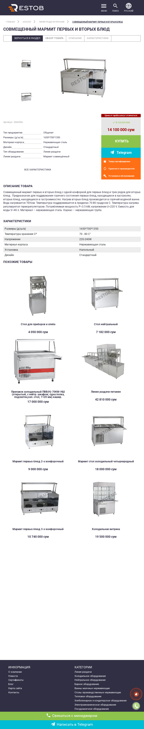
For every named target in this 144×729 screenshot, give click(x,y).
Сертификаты (16, 680)
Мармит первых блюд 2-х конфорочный (38, 461)
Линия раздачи (83, 671)
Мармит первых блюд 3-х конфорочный (38, 529)
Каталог (27, 22)
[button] (128, 8)
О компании (15, 671)
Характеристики (97, 38)
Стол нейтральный (106, 324)
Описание (75, 38)
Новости (13, 676)
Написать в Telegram (72, 724)
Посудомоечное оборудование (92, 709)
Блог (11, 684)
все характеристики (37, 169)
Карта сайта (15, 688)
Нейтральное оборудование (90, 680)
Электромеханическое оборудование (95, 704)
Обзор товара (54, 38)
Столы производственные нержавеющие (98, 692)
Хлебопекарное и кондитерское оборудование (101, 700)
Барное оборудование (87, 684)
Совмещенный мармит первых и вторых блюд (97, 22)
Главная (10, 22)
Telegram (124, 153)
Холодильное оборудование (90, 676)
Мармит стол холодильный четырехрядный (106, 461)
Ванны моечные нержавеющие (92, 688)
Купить (122, 141)
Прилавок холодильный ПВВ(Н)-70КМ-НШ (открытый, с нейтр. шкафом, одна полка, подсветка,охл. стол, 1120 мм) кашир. (38, 394)
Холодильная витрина (106, 529)
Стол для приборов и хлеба (38, 324)
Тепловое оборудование (88, 696)
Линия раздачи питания (51, 22)
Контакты (13, 692)
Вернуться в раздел (27, 38)
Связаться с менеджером (72, 716)
